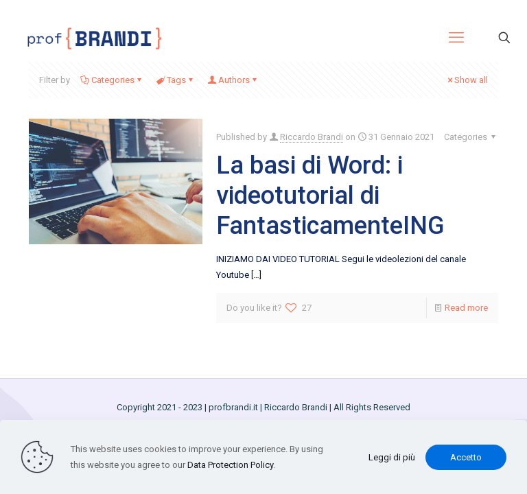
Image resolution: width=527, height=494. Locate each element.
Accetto (466, 457)
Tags (175, 80)
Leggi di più (391, 457)
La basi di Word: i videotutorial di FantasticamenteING (330, 195)
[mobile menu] (456, 37)
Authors (233, 80)
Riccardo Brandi (311, 137)
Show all (466, 80)
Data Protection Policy (230, 465)
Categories (111, 80)
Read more (466, 308)
